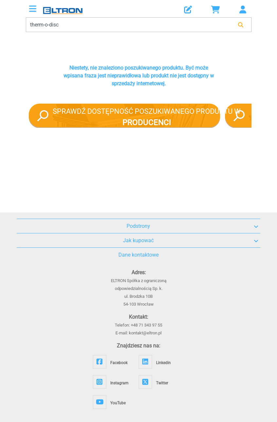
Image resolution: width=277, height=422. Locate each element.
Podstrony (192, 226)
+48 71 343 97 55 (146, 325)
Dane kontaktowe (138, 255)
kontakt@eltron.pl (145, 332)
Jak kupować (190, 240)
